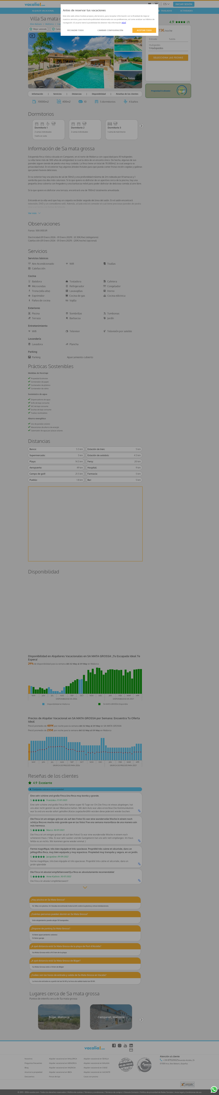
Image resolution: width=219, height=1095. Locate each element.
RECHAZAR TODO (75, 30)
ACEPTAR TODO (144, 30)
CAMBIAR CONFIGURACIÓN (110, 30)
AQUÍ (124, 23)
